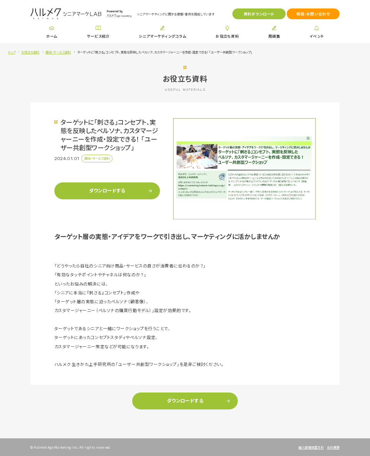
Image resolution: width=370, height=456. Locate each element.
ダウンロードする (107, 190)
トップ (11, 52)
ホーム (51, 36)
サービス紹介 (98, 36)
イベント (316, 36)
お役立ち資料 (227, 36)
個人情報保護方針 (311, 447)
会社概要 (333, 447)
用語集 (274, 36)
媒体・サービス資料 (58, 52)
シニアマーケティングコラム (162, 36)
